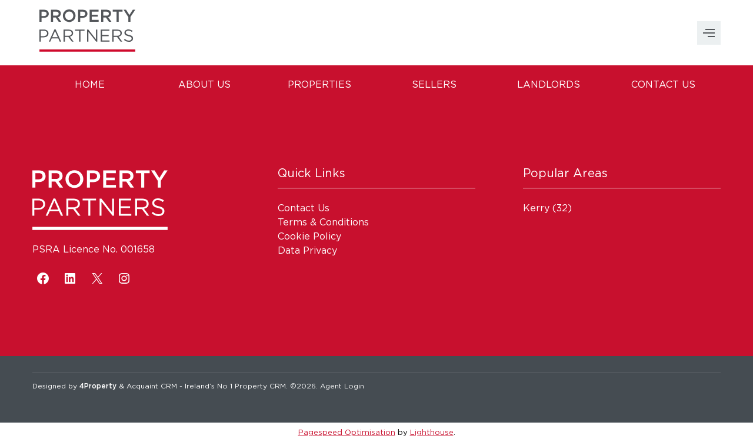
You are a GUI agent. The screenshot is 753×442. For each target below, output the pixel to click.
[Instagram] (124, 278)
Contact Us (663, 84)
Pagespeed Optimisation (346, 432)
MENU (709, 33)
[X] (97, 278)
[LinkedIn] (70, 278)
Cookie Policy (309, 236)
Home (90, 84)
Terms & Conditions (323, 222)
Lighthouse (432, 432)
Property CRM (260, 386)
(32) (547, 207)
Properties (319, 84)
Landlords (548, 84)
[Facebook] (43, 278)
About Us (204, 84)
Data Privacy (307, 250)
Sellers (434, 84)
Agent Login (342, 386)
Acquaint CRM (151, 386)
